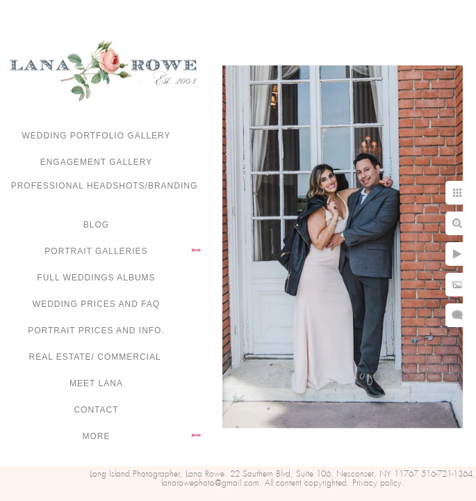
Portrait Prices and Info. (96, 330)
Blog (96, 225)
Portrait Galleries (95, 251)
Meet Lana (96, 383)
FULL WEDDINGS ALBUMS (96, 278)
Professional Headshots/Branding (104, 186)
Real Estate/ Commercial (95, 357)
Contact (96, 410)
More (96, 436)
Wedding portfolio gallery (96, 136)
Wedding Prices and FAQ (96, 304)
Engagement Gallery (96, 162)
